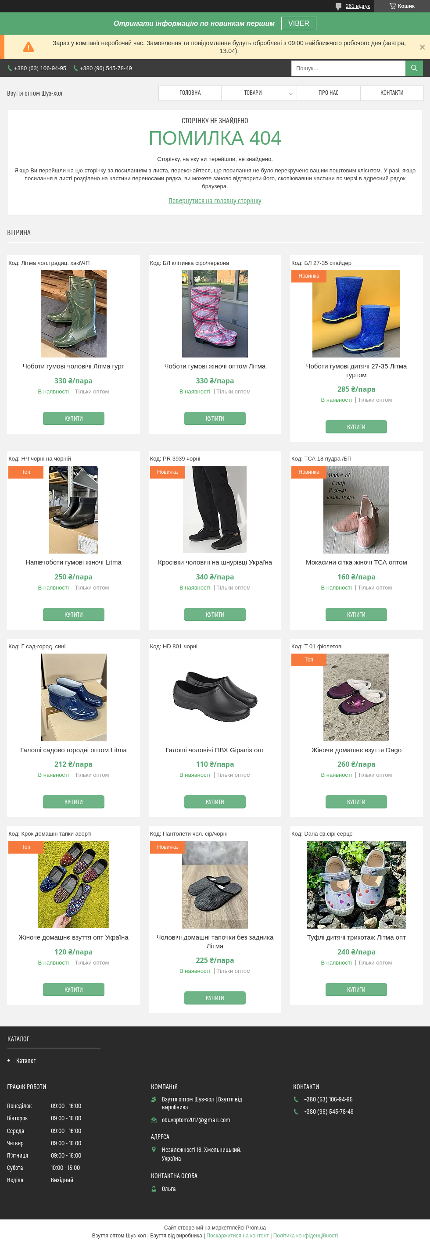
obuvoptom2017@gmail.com (196, 1120)
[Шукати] (414, 68)
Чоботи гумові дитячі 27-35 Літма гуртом (356, 370)
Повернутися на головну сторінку (215, 201)
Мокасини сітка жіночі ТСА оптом (356, 562)
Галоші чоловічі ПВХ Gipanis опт (215, 750)
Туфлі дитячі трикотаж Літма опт (356, 937)
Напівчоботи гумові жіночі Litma (73, 562)
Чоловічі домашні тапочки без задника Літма (215, 941)
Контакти (392, 93)
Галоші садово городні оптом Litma (73, 750)
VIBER (298, 23)
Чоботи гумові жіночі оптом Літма (215, 366)
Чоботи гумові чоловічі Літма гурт (74, 366)
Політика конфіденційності (305, 1236)
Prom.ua (256, 1228)
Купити (73, 418)
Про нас (329, 93)
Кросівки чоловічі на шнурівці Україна (215, 562)
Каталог (26, 1061)
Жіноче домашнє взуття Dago (357, 750)
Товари (253, 93)
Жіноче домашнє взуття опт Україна (73, 937)
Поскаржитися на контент (237, 1236)
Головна (190, 93)
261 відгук (358, 6)
